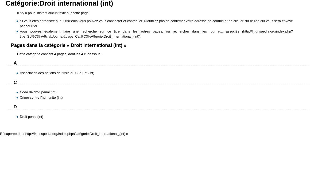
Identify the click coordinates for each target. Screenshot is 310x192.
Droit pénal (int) (31, 117)
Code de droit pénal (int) (38, 92)
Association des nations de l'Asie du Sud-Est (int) (57, 73)
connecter (114, 21)
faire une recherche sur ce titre (91, 31)
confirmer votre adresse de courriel (197, 21)
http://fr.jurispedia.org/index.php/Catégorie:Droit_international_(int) (75, 134)
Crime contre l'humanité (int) (41, 97)
